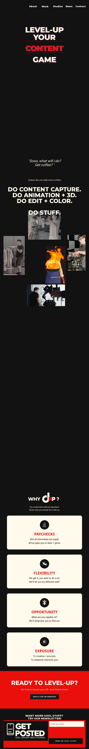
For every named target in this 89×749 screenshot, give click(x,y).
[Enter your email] (66, 724)
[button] (45, 6)
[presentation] (66, 732)
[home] (2, 6)
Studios (58, 6)
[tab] (21, 345)
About (33, 6)
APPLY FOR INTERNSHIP (44, 697)
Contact (80, 6)
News (69, 6)
